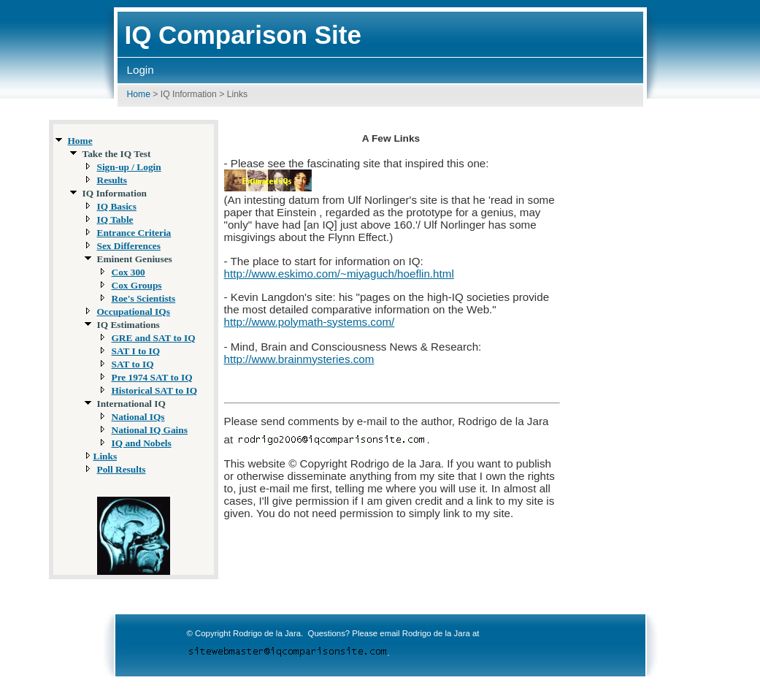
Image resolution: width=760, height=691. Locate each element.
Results (112, 180)
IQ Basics (117, 206)
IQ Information (189, 94)
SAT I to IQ (136, 351)
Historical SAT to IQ (155, 390)
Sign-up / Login (129, 166)
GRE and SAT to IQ (154, 337)
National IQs (138, 416)
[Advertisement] (663, 341)
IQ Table (115, 219)
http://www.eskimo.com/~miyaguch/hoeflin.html (339, 273)
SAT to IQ (133, 364)
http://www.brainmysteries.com (299, 359)
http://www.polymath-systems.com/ (309, 322)
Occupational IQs (133, 311)
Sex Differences (129, 245)
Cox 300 (128, 272)
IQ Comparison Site (243, 34)
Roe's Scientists (144, 298)
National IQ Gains (150, 429)
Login (140, 70)
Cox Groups (137, 285)
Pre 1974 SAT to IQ (152, 377)
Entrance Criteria (134, 232)
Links (105, 456)
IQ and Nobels (142, 443)
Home (138, 94)
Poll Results (121, 469)
